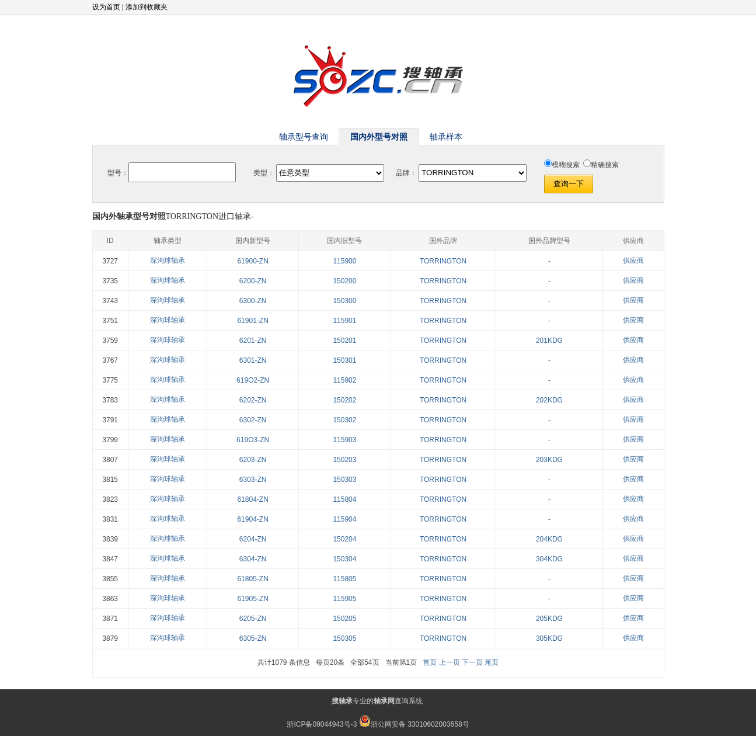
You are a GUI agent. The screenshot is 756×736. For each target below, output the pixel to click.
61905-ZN (252, 599)
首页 (430, 662)
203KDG (549, 460)
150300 (344, 301)
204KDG (549, 539)
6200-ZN (253, 281)
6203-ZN (253, 460)
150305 (344, 638)
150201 (344, 340)
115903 (344, 440)
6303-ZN (253, 479)
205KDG (549, 619)
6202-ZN (253, 400)
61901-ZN (252, 321)
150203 (344, 460)
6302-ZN (253, 420)
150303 (344, 479)
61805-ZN (252, 579)
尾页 (492, 662)
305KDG (549, 638)
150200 (344, 281)
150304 (344, 559)
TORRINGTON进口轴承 (209, 216)
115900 (344, 261)
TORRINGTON (443, 261)
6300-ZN (253, 301)
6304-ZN (253, 559)
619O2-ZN (252, 380)
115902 (344, 380)
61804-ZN (252, 499)
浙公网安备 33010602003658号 (414, 724)
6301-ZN (253, 360)
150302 (344, 420)
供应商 (633, 260)
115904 (344, 519)
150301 (344, 360)
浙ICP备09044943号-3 (322, 724)
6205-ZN (253, 619)
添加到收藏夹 (147, 7)
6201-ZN (253, 340)
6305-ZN (253, 638)
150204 (344, 539)
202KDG (549, 400)
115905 (344, 599)
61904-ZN (252, 519)
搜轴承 (342, 701)
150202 (344, 400)
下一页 (472, 662)
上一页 (449, 662)
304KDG (549, 559)
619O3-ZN (252, 440)
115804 (344, 499)
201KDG (549, 340)
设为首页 (106, 7)
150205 (344, 619)
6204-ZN (253, 539)
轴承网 (384, 701)
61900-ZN (252, 261)
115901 (344, 321)
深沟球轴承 (167, 260)
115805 (344, 579)
